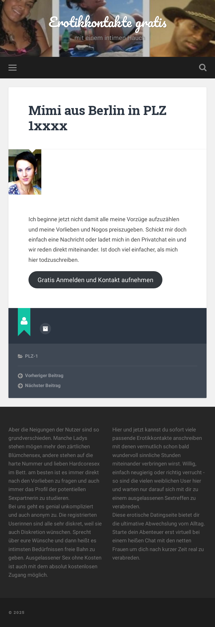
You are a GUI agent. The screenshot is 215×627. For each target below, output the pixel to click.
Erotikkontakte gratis (107, 22)
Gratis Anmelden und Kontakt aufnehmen (95, 280)
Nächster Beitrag (43, 385)
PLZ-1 (31, 356)
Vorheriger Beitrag (44, 375)
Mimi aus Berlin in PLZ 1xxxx (97, 118)
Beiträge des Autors (45, 328)
